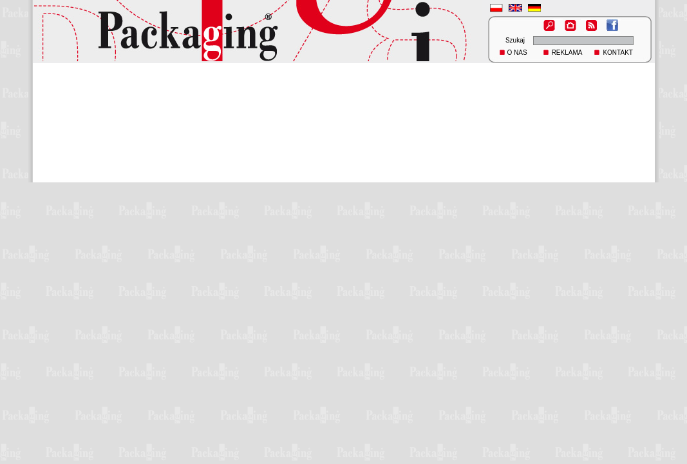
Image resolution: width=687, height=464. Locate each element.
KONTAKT (617, 52)
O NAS (517, 52)
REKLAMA (567, 52)
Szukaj (515, 40)
